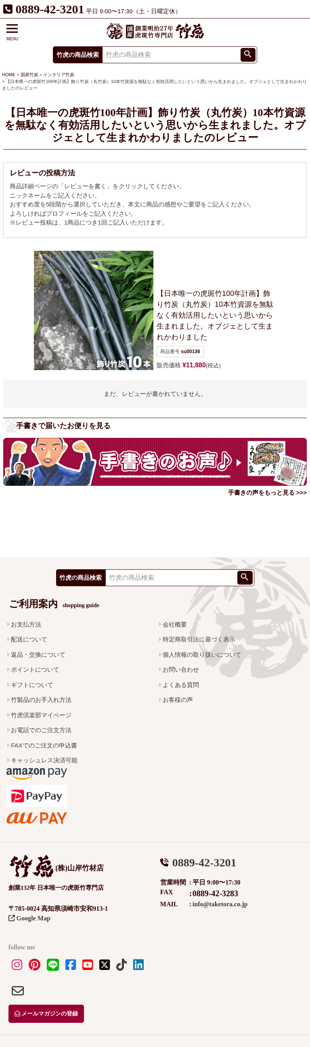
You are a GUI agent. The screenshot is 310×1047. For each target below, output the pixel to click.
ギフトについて (32, 684)
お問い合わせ (181, 669)
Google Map (29, 918)
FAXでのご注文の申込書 (44, 745)
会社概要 (175, 624)
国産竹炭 (29, 74)
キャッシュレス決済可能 (44, 760)
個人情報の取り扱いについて (202, 654)
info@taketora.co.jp (220, 904)
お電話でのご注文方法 (41, 729)
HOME (8, 74)
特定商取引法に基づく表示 (199, 639)
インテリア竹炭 (58, 74)
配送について (29, 639)
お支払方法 (26, 624)
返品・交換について (38, 654)
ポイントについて (35, 669)
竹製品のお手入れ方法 (41, 699)
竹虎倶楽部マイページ (41, 715)
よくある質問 (181, 684)
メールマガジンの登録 (46, 1014)
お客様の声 (178, 699)
